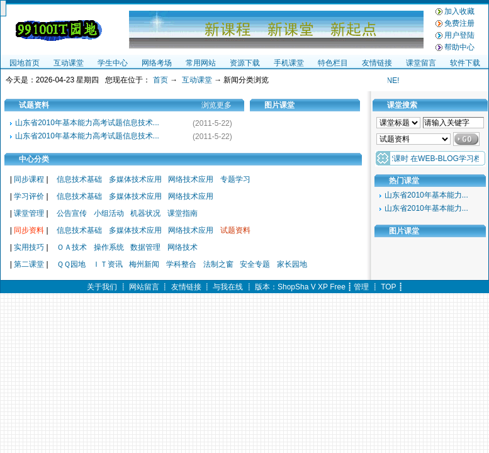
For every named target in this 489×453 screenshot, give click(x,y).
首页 (160, 80)
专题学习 (235, 179)
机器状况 (145, 213)
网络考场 (157, 63)
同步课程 (29, 179)
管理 (361, 286)
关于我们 (102, 286)
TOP (388, 286)
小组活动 (109, 213)
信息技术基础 (79, 179)
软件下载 (465, 63)
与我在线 (228, 286)
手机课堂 (289, 63)
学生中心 (113, 63)
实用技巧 (29, 247)
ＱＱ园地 (71, 264)
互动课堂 (68, 63)
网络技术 (182, 247)
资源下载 (245, 63)
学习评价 (29, 196)
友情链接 (377, 63)
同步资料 (29, 230)
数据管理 (145, 247)
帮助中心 (459, 47)
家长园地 (292, 264)
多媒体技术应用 (135, 179)
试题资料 (235, 230)
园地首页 (24, 63)
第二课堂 (29, 264)
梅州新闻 (144, 264)
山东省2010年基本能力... (426, 195)
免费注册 (459, 23)
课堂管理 (29, 213)
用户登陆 (459, 35)
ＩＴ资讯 (108, 264)
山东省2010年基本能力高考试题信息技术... (87, 122)
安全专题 (255, 264)
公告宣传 (72, 213)
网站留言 (144, 286)
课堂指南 (182, 213)
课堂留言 (421, 63)
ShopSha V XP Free (312, 286)
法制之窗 (218, 264)
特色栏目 (333, 63)
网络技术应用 (190, 179)
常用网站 (201, 63)
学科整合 (181, 264)
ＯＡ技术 (72, 247)
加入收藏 (459, 11)
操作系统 (109, 247)
